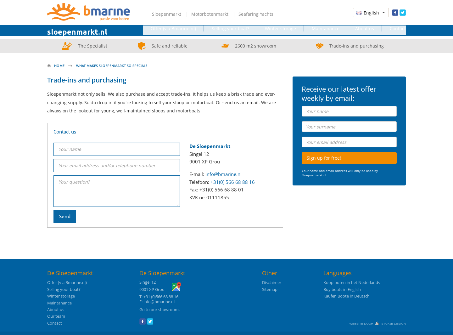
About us (364, 32)
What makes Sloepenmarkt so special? (111, 65)
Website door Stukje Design (377, 323)
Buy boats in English (342, 289)
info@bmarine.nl (223, 174)
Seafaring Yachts (255, 14)
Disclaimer (271, 282)
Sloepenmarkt (166, 14)
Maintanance (325, 32)
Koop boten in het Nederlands (351, 282)
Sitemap (269, 289)
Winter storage (280, 32)
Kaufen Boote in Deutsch (346, 296)
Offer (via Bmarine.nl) (173, 32)
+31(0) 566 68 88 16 (232, 182)
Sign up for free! (324, 158)
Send (64, 216)
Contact (398, 32)
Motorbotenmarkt (209, 14)
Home (59, 65)
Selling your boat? (230, 32)
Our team (56, 316)
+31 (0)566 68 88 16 (160, 296)
